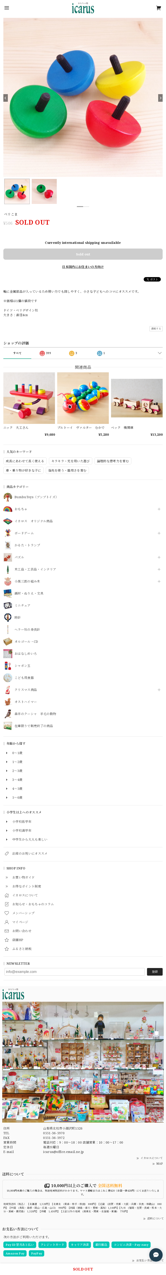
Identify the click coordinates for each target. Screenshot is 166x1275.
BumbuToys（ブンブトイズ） (37, 497)
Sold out (83, 254)
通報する (156, 328)
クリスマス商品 (26, 690)
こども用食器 (24, 678)
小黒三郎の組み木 (27, 581)
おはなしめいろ (26, 654)
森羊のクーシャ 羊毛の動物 (35, 714)
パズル (19, 557)
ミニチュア (23, 605)
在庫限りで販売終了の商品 (34, 726)
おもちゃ (21, 509)
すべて (17, 353)
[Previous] (5, 98)
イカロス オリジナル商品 (34, 521)
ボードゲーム (24, 533)
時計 (18, 618)
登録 (155, 972)
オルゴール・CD (26, 642)
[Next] (160, 98)
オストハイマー (26, 702)
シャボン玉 (23, 666)
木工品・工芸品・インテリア (35, 569)
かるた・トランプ (27, 545)
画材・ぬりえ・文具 (29, 593)
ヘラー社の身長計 (27, 630)
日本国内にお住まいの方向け (83, 267)
